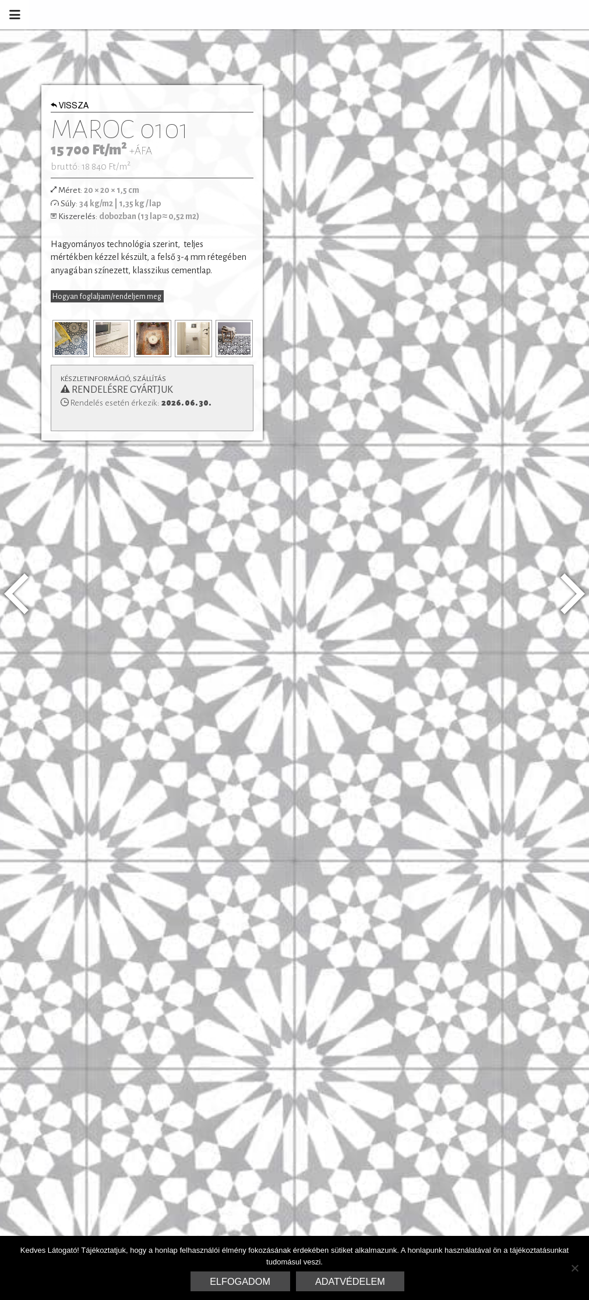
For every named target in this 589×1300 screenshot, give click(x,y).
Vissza (70, 107)
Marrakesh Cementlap (507, 14)
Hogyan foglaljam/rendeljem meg (106, 297)
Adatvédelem (350, 1281)
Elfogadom (240, 1281)
